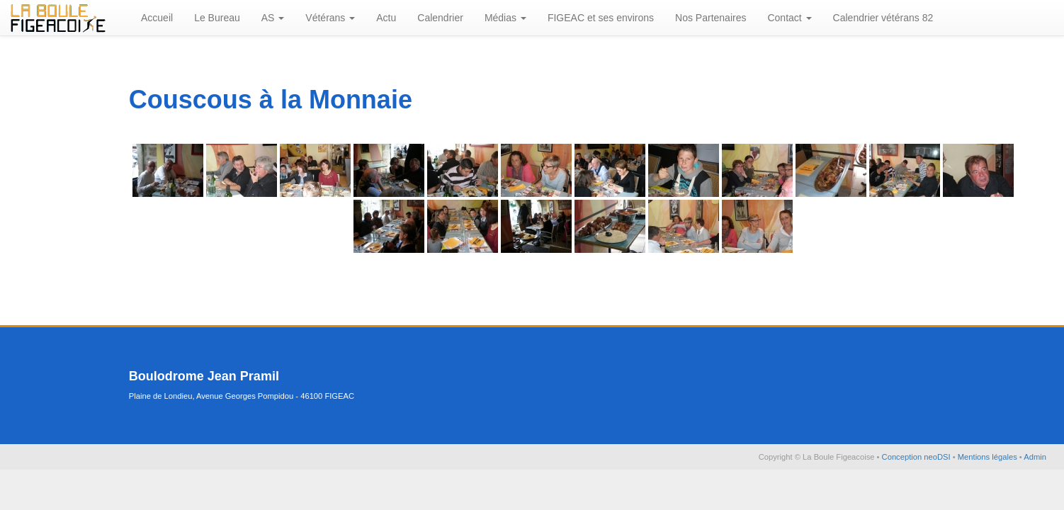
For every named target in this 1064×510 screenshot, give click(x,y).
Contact (789, 17)
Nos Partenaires (710, 17)
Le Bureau (217, 17)
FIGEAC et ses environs (601, 17)
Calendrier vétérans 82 (883, 17)
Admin (1035, 457)
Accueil (157, 17)
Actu (386, 17)
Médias (505, 17)
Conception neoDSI (917, 457)
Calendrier (440, 17)
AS (273, 17)
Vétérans (330, 17)
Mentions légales (988, 457)
